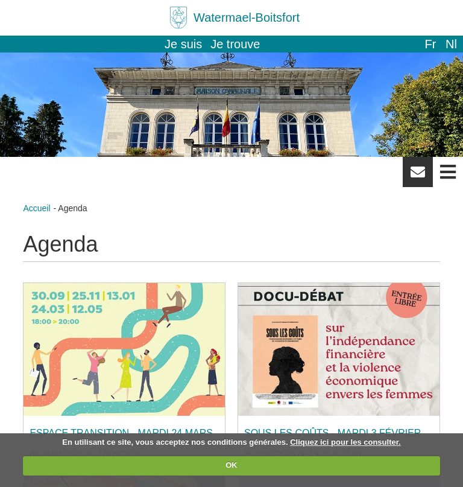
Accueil (36, 208)
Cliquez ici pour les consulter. (345, 442)
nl (451, 44)
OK (231, 464)
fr (430, 44)
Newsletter (418, 176)
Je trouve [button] (235, 44)
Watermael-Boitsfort (247, 17)
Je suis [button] (183, 44)
